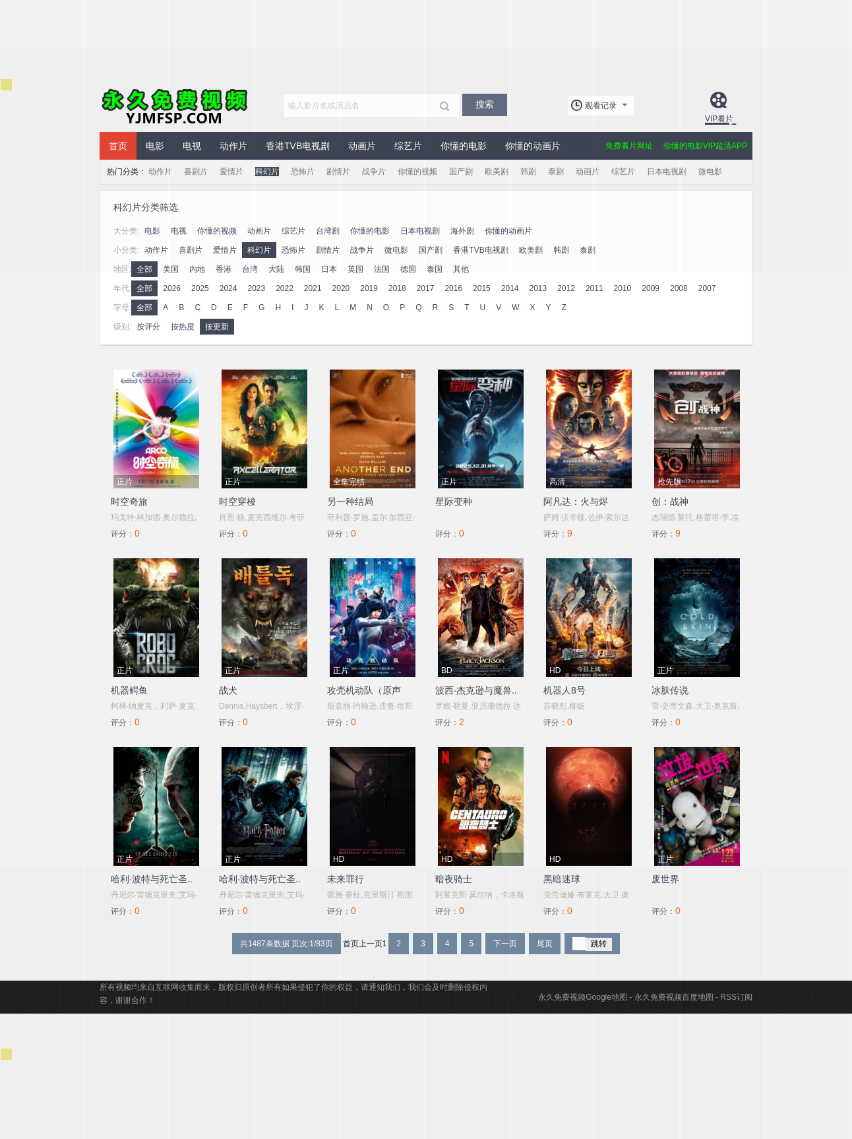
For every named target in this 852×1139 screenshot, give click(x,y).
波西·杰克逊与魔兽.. (476, 690)
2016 (453, 288)
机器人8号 (564, 690)
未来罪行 (345, 879)
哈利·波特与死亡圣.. (152, 879)
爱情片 (231, 171)
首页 (118, 146)
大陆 (276, 269)
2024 (228, 288)
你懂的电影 (464, 146)
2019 (369, 288)
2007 (707, 288)
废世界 (665, 879)
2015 (482, 288)
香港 (223, 269)
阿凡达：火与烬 (575, 501)
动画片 (362, 146)
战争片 (374, 171)
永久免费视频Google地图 (582, 997)
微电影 (710, 171)
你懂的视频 (417, 171)
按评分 (148, 326)
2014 (510, 288)
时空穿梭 (237, 501)
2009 (650, 288)
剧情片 (338, 171)
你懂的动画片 (533, 146)
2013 (538, 288)
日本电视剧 (666, 171)
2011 (594, 288)
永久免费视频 (175, 105)
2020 (341, 288)
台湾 (250, 269)
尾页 (545, 943)
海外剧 (462, 231)
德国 (408, 269)
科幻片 (267, 171)
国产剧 (461, 171)
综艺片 (408, 146)
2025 (200, 288)
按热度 (183, 326)
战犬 (228, 690)
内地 (197, 269)
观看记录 (601, 105)
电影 (155, 146)
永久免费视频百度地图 (674, 997)
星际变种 (453, 501)
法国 (382, 269)
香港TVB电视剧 (298, 146)
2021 (313, 288)
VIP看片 (719, 118)
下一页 (505, 943)
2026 (172, 288)
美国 (171, 269)
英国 (355, 269)
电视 (192, 146)
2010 (623, 288)
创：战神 (670, 501)
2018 (397, 288)
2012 (566, 288)
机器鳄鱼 (129, 690)
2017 (426, 288)
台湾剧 (328, 231)
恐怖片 (303, 171)
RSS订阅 (736, 997)
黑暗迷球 (561, 879)
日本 (329, 269)
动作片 (233, 146)
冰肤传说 (670, 690)
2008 (679, 288)
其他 (461, 269)
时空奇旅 (129, 501)
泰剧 (556, 171)
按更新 (217, 326)
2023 (256, 288)
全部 (144, 269)
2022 (284, 288)
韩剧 (528, 171)
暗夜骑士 (453, 879)
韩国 (303, 269)
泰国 (434, 269)
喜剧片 (196, 171)
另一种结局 (350, 501)
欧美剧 (496, 171)
